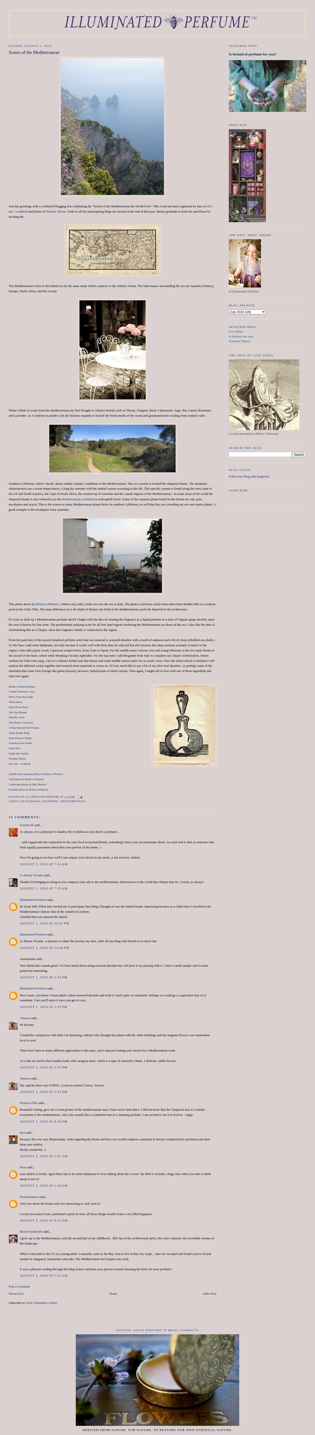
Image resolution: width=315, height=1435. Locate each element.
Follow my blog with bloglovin (249, 476)
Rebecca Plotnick (47, 604)
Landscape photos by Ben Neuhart (27, 784)
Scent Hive (15, 748)
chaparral (50, 801)
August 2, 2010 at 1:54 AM (44, 1185)
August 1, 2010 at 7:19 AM (44, 888)
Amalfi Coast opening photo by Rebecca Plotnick (36, 773)
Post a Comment (19, 1286)
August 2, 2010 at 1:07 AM (44, 1156)
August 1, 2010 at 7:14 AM (44, 864)
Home (113, 1293)
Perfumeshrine (29, 1197)
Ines (22, 1132)
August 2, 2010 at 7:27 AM (44, 1275)
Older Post (209, 1293)
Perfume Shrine (56, 211)
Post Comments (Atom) (41, 1303)
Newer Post (16, 1293)
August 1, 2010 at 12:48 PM (44, 948)
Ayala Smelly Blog (19, 732)
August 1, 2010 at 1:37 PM (43, 1007)
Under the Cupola (18, 753)
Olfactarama (15, 701)
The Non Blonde (18, 712)
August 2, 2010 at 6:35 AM (44, 1220)
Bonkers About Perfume (22, 686)
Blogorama (31, 801)
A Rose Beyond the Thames (24, 727)
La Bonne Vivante (31, 875)
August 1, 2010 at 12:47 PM (44, 923)
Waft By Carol (17, 717)
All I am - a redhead (20, 763)
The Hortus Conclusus (21, 722)
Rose (23, 1167)
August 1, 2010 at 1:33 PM (43, 977)
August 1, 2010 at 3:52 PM (43, 1092)
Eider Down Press (18, 707)
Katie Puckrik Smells (20, 738)
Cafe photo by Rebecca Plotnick (26, 779)
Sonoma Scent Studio (20, 742)
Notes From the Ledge (21, 696)
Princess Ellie (28, 1103)
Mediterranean (73, 801)
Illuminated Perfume (33, 900)
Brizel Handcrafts (31, 1231)
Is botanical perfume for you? (252, 54)
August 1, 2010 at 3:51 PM (43, 1067)
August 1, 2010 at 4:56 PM (43, 1121)
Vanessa (25, 1018)
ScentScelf (27, 825)
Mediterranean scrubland (78, 499)
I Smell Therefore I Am (21, 691)
